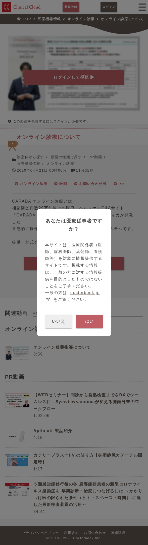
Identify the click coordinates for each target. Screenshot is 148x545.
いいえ (58, 321)
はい (89, 321)
